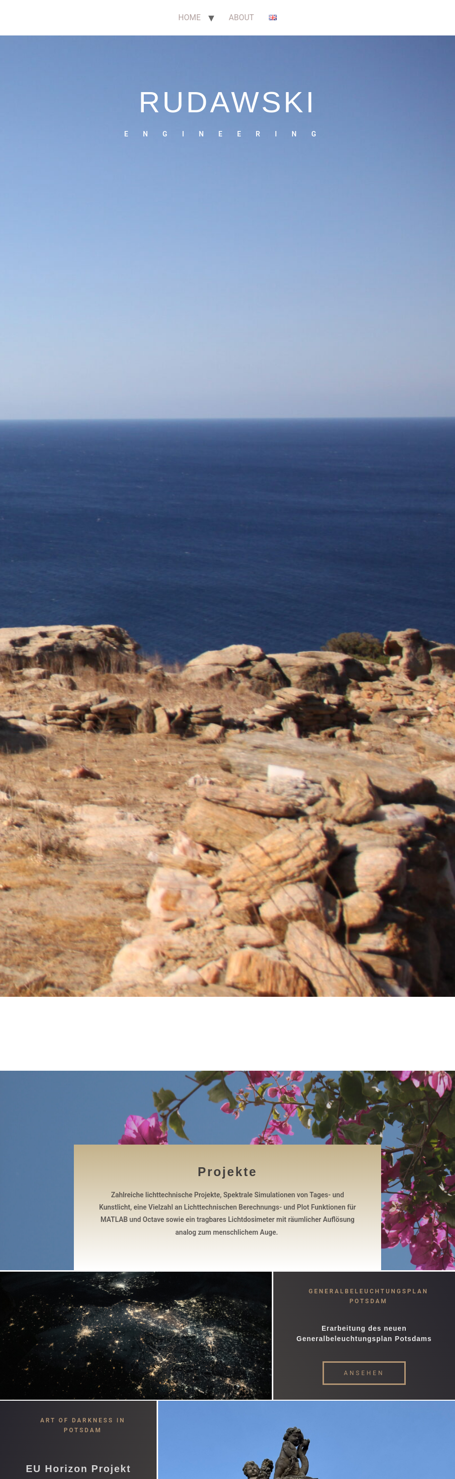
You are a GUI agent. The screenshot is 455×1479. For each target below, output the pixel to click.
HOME (189, 17)
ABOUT (241, 17)
